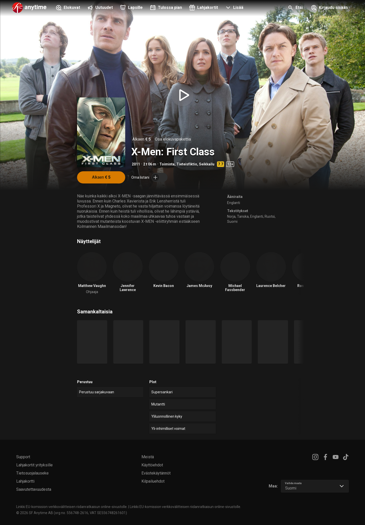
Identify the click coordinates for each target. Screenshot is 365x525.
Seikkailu (206, 164)
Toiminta (167, 164)
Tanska (243, 216)
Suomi (232, 221)
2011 (136, 164)
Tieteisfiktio (186, 164)
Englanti (233, 203)
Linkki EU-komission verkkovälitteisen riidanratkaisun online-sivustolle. (71, 507)
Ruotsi (270, 216)
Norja (231, 216)
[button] (233, 8)
